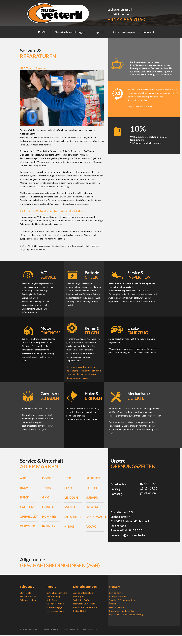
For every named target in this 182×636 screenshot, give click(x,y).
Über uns (113, 604)
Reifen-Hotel (79, 612)
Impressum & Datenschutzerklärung (126, 615)
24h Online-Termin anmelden (130, 504)
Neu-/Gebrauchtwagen (70, 32)
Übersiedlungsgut (54, 608)
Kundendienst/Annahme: (127, 478)
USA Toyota (25, 594)
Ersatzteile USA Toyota (84, 604)
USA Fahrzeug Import (56, 594)
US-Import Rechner (55, 604)
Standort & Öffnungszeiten (122, 601)
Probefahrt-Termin (118, 597)
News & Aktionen (117, 608)
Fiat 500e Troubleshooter (85, 608)
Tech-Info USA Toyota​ (83, 601)
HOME (41, 32)
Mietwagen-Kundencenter (121, 612)
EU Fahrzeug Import (55, 612)
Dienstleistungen (123, 32)
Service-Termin (116, 594)
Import (98, 32)
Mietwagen (78, 597)
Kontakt (148, 32)
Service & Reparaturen (83, 594)
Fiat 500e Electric (28, 597)
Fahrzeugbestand (28, 601)
